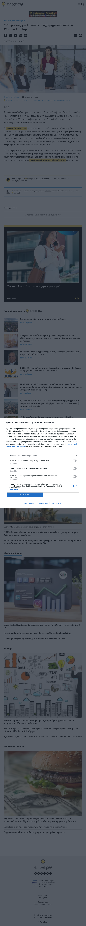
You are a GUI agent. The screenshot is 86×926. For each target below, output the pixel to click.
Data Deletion (29, 503)
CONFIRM (25, 494)
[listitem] (43, 455)
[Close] (81, 422)
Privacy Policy (57, 503)
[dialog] (43, 463)
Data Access (43, 503)
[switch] (75, 461)
